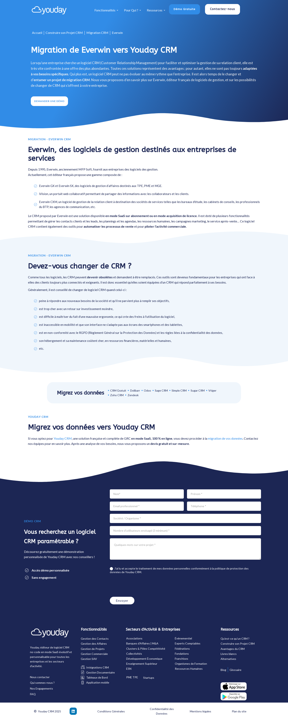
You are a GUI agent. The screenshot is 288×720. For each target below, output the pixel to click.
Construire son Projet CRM (64, 32)
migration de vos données (225, 438)
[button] (184, 9)
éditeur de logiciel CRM (54, 647)
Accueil (37, 32)
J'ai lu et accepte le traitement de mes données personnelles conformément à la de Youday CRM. (179, 570)
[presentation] (140, 586)
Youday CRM (63, 438)
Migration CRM (97, 32)
